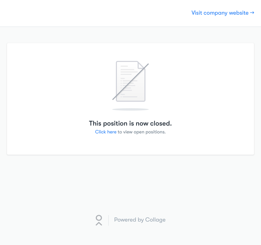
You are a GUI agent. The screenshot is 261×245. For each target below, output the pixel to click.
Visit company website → (223, 13)
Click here (106, 132)
